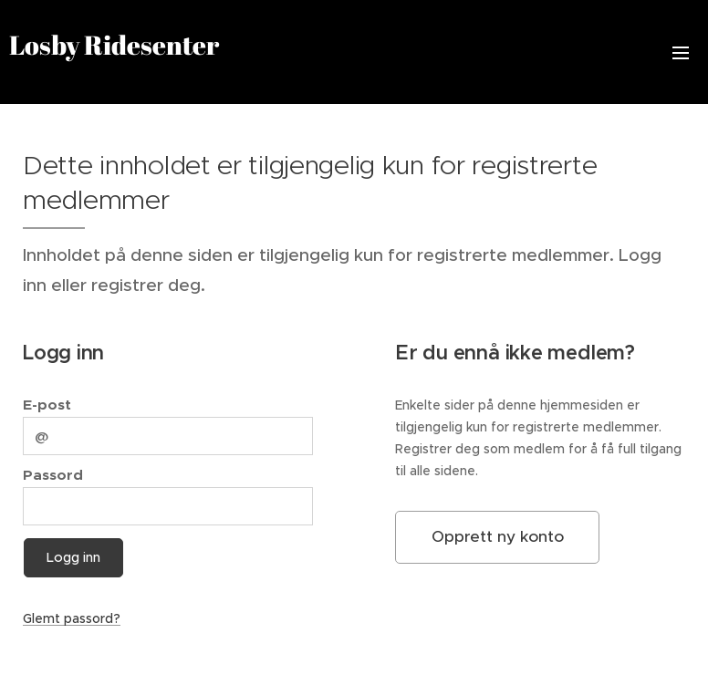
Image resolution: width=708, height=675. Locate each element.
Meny (680, 53)
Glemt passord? (71, 618)
